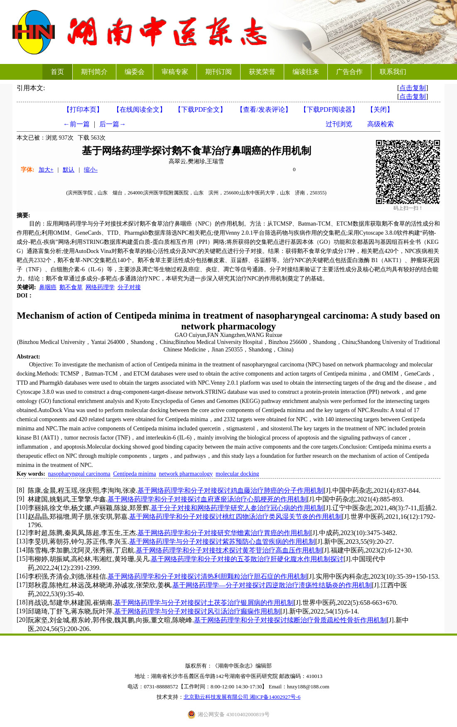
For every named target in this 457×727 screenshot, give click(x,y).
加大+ (46, 170)
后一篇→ (112, 124)
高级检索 (380, 124)
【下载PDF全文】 (200, 109)
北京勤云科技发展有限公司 (217, 697)
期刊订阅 (218, 71)
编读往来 (305, 71)
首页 (57, 71)
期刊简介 (94, 71)
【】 (263, 109)
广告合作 (349, 71)
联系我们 (393, 71)
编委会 (135, 71)
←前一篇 (76, 124)
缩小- (91, 170)
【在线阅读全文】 (139, 109)
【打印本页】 (83, 109)
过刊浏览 (339, 124)
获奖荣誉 (262, 71)
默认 (68, 170)
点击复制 (412, 87)
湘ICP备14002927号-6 (275, 697)
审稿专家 (175, 71)
